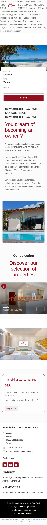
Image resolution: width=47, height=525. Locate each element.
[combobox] (24, 74)
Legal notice (18, 507)
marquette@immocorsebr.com (19, 451)
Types (6, 79)
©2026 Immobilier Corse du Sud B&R (23, 503)
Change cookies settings (25, 510)
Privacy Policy (38, 519)
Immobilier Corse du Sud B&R (20, 427)
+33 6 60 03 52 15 (14, 448)
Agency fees (31, 507)
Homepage (12, 5)
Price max (7, 88)
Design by (25, 513)
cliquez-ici (11, 409)
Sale (5, 62)
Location (7, 71)
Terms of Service (21, 522)
